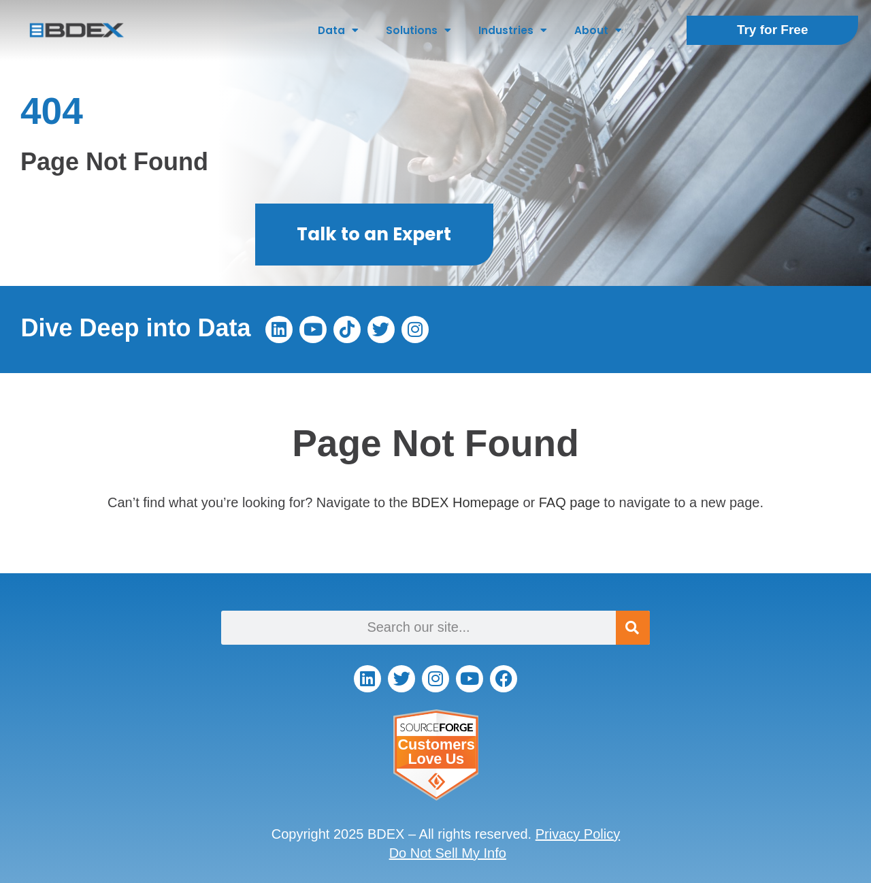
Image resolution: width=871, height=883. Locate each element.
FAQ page (569, 502)
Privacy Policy (578, 833)
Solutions (418, 30)
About (598, 30)
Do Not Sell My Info (447, 853)
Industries (512, 30)
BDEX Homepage (465, 502)
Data (338, 30)
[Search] (633, 628)
